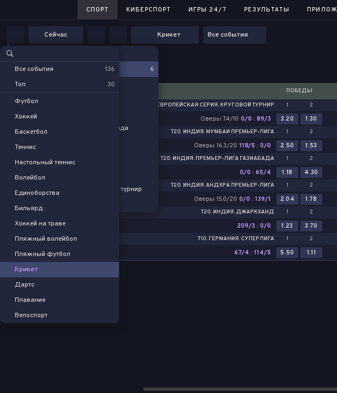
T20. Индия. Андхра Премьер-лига (222, 185)
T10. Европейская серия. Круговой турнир (210, 105)
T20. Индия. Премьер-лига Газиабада (217, 159)
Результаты (266, 10)
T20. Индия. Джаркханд (237, 212)
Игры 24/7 (207, 10)
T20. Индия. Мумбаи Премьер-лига (222, 132)
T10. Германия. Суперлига (236, 239)
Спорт (97, 10)
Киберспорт (148, 10)
